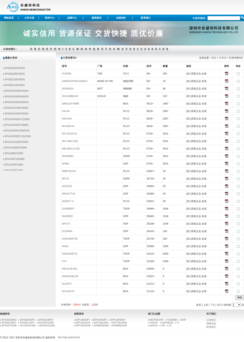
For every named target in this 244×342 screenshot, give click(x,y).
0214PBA (67, 231)
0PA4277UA (68, 193)
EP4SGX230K (47, 325)
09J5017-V (68, 201)
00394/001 (68, 88)
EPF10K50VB (82, 325)
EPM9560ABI (101, 325)
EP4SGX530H (28, 325)
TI (178, 322)
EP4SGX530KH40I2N (16, 98)
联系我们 (145, 17)
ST (170, 325)
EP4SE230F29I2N (15, 81)
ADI (163, 325)
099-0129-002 (69, 268)
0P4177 (66, 223)
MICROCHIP (156, 319)
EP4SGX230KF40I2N (16, 109)
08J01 (65, 246)
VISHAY (153, 322)
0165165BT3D (70, 238)
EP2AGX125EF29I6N (16, 143)
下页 (212, 304)
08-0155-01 (68, 291)
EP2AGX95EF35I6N (16, 149)
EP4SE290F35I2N (15, 75)
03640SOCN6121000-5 (74, 81)
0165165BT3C (70, 253)
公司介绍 (29, 17)
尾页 (219, 304)
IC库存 (222, 57)
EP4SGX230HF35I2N (16, 115)
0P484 (65, 163)
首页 (213, 57)
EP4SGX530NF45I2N (16, 92)
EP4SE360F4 (27, 319)
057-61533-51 (69, 133)
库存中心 (49, 17)
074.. (65, 261)
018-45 (66, 111)
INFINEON (167, 322)
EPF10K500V (117, 319)
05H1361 (67, 118)
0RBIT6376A (69, 171)
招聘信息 (211, 323)
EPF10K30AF (82, 322)
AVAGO (153, 325)
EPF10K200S (101, 322)
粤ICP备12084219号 (69, 337)
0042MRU (67, 216)
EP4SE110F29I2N (15, 86)
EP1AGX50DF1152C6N (18, 137)
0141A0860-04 (70, 96)
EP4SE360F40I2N (15, 69)
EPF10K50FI (82, 319)
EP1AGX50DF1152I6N (17, 120)
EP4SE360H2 (8, 319)
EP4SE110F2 (27, 322)
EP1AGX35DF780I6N (16, 126)
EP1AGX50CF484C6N (17, 132)
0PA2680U (68, 156)
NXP (183, 319)
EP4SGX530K (9, 325)
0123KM (66, 73)
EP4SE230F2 (8, 322)
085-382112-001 (71, 148)
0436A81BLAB (70, 276)
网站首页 (9, 17)
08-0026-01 (68, 126)
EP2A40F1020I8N (14, 160)
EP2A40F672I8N (14, 166)
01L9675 (67, 283)
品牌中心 (72, 17)
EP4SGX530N (46, 322)
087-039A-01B (70, 141)
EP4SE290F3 (45, 319)
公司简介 (211, 320)
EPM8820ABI (119, 325)
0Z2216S (67, 186)
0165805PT (68, 208)
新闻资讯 (96, 17)
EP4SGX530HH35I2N (16, 103)
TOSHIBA (172, 319)
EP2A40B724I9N (14, 154)
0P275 (65, 178)
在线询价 (121, 17)
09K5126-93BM (70, 103)
